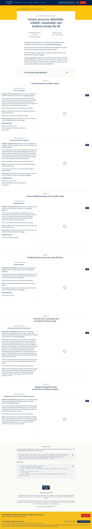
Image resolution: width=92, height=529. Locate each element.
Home (18, 9)
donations (21, 523)
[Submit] (73, 2)
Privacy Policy (42, 526)
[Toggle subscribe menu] (77, 2)
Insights (30, 2)
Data (26, 2)
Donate (83, 2)
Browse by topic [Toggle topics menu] (18, 2)
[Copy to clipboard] (71, 455)
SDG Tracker (24, 9)
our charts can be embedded (45, 507)
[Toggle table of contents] (46, 72)
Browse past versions (34, 36)
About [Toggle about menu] (43, 2)
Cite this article (57, 32)
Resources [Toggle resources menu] (36, 2)
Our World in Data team (35, 32)
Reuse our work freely (57, 34)
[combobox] (66, 2)
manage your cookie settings (52, 526)
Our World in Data (9, 2)
